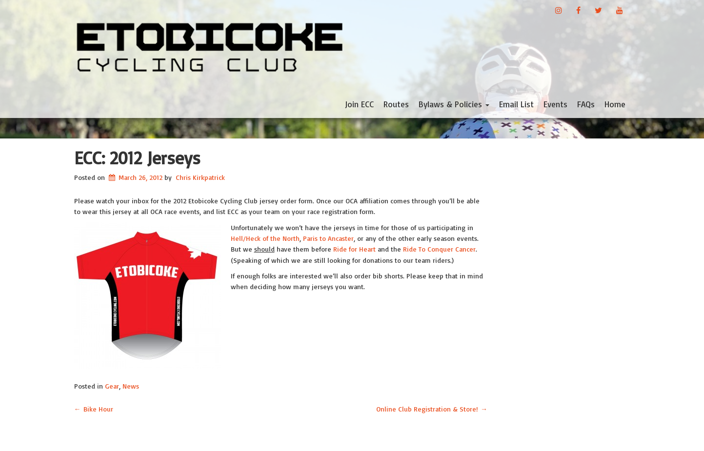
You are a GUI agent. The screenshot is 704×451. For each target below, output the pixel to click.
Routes (396, 104)
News (130, 386)
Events (555, 104)
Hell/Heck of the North (265, 238)
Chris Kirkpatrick (200, 177)
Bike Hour (93, 409)
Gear (112, 386)
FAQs (586, 104)
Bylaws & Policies (454, 104)
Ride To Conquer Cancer (439, 249)
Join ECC (359, 104)
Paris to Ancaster (328, 238)
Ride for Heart (354, 249)
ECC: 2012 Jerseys (137, 158)
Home (614, 104)
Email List (516, 104)
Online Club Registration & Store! (431, 409)
